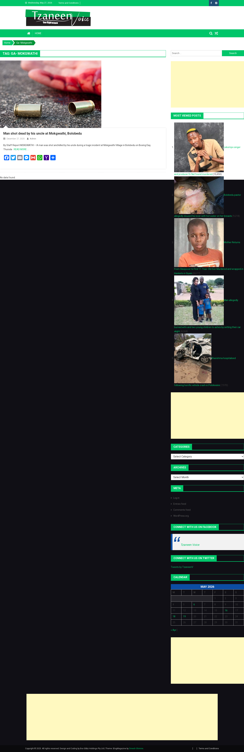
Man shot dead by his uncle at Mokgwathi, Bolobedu (42, 133)
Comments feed (182, 510)
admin (33, 138)
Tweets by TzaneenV (182, 567)
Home (38, 33)
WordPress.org (181, 515)
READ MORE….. (21, 149)
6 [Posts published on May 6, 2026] (194, 604)
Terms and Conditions (68, 3)
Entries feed (179, 504)
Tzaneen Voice (190, 544)
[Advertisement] (207, 84)
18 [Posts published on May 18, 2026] (174, 616)
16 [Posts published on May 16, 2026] (226, 610)
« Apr (173, 630)
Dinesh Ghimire (136, 748)
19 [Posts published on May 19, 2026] (184, 616)
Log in (176, 498)
